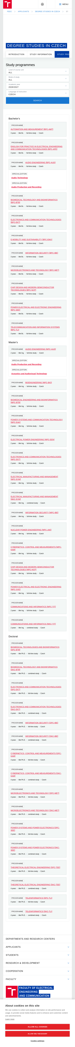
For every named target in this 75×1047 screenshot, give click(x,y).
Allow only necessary (37, 1034)
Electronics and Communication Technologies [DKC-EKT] (36, 708)
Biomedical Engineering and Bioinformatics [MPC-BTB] (34, 401)
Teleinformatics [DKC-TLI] (38, 911)
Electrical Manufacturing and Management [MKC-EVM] (34, 497)
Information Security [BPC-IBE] (41, 253)
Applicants (23, 11)
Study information (41, 54)
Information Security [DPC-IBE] (41, 723)
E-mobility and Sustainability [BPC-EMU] (31, 239)
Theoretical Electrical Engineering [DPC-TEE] (35, 867)
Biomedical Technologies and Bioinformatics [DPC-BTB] (35, 648)
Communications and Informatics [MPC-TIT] (33, 607)
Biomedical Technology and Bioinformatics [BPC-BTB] (34, 201)
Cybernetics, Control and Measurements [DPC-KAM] (36, 754)
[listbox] (37, 71)
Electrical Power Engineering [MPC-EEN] (32, 439)
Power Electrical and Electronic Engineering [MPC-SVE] (36, 588)
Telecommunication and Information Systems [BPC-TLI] (35, 328)
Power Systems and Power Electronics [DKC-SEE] (35, 848)
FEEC (9, 11)
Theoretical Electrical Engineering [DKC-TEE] (35, 885)
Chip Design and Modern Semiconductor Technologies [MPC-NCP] (32, 568)
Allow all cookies (37, 1027)
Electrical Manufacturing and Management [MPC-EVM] (34, 478)
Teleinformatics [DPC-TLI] (38, 898)
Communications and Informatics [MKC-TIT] (33, 624)
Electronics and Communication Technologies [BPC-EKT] (36, 221)
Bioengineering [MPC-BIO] (38, 382)
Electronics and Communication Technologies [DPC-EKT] (36, 688)
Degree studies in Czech (47, 11)
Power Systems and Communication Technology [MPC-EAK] (37, 421)
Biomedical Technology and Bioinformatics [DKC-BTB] (34, 668)
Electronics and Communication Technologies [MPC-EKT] (36, 458)
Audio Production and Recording (26, 187)
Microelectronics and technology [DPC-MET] (35, 793)
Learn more (9, 1019)
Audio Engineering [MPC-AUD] (40, 349)
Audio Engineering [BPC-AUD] (40, 162)
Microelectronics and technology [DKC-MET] (35, 810)
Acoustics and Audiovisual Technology (29, 374)
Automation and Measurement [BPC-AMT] (32, 129)
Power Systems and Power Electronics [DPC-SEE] (35, 829)
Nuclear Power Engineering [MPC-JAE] (31, 530)
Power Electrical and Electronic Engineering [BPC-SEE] (36, 308)
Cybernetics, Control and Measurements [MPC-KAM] (36, 548)
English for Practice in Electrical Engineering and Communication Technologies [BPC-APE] (36, 147)
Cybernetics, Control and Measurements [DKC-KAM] (36, 774)
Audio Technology (19, 178)
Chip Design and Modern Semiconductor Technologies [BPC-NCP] (32, 288)
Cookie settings (37, 1041)
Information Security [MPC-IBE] (41, 513)
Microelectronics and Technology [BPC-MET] (35, 270)
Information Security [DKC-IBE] (41, 736)
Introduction (16, 54)
